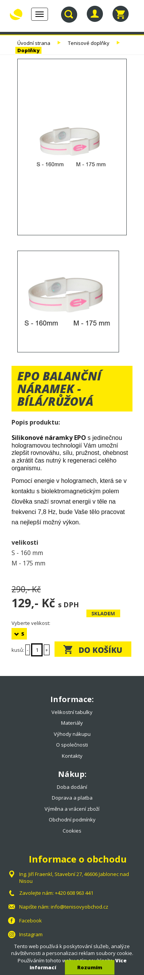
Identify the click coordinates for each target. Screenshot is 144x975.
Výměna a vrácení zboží (72, 808)
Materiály (72, 722)
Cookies (72, 830)
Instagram (31, 934)
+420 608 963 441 (74, 892)
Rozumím (89, 967)
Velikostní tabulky (72, 712)
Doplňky (28, 50)
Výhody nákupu (72, 733)
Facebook (30, 920)
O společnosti (72, 744)
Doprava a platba (72, 797)
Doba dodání (72, 786)
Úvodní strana (33, 43)
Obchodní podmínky (72, 819)
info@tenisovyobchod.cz (79, 906)
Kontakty (72, 755)
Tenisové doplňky (88, 43)
